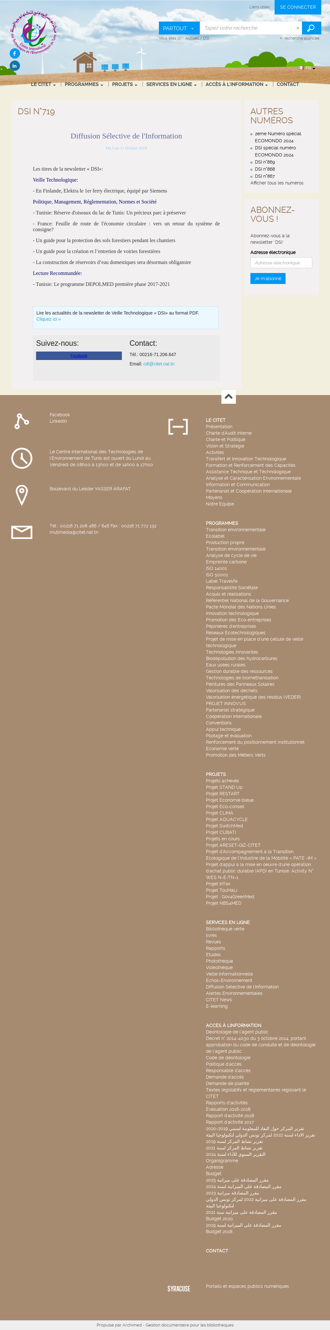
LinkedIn (58, 421)
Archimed (132, 1325)
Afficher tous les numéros (277, 182)
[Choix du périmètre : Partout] (179, 28)
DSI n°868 (265, 169)
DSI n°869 (265, 162)
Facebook (60, 414)
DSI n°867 (265, 176)
